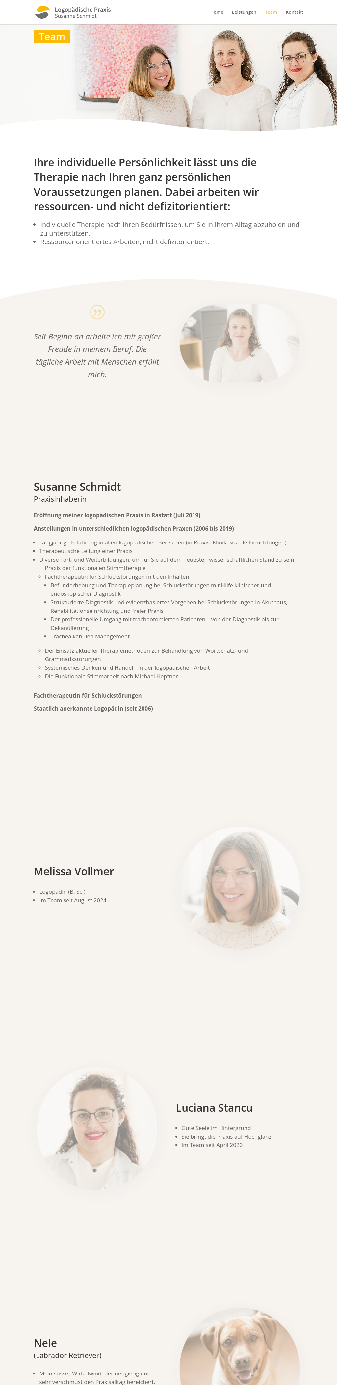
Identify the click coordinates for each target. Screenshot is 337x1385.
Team (271, 12)
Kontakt (294, 12)
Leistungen (244, 12)
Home (217, 12)
